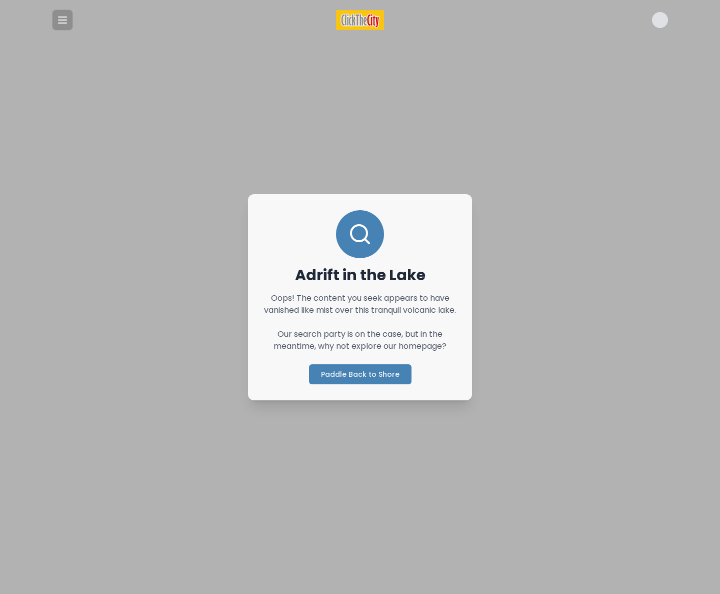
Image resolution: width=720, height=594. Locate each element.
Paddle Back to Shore (360, 374)
